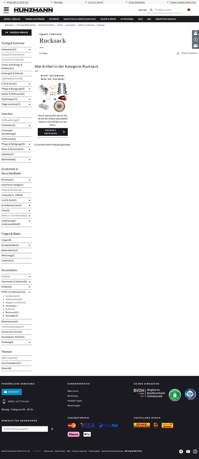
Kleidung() (7, 342)
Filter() (6, 210)
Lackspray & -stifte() (12, 195)
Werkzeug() (8, 255)
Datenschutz (60, 451)
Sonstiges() (12, 315)
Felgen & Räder (108, 19)
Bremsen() (7, 179)
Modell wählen (12, 19)
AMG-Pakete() (9, 358)
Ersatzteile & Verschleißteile (80, 19)
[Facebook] (181, 452)
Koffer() (10, 309)
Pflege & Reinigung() (13, 88)
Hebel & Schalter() (11, 190)
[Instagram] (195, 452)
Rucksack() (12, 312)
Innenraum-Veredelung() (9, 132)
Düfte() (6, 276)
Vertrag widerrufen (133, 451)
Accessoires (126, 19)
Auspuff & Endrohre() (13, 54)
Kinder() (7, 286)
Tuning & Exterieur (34, 19)
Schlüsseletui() (14, 299)
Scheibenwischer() (11, 205)
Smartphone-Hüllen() (13, 337)
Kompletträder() (10, 245)
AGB (68, 451)
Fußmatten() (8, 125)
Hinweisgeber (94, 451)
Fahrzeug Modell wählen (26, 25)
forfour (60, 25)
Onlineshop (9, 25)
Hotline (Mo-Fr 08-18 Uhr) (17, 2)
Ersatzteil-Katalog (166, 19)
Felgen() (6, 240)
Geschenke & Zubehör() (14, 281)
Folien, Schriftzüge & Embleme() (12, 66)
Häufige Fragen (75, 400)
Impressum (48, 451)
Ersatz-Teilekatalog (136, 2)
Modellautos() (10, 321)
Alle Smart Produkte (47, 25)
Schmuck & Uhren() (12, 331)
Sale (140, 19)
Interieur (54, 19)
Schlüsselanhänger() (13, 326)
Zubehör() (8, 154)
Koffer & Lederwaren (86, 25)
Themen (7, 352)
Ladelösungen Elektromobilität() (11, 222)
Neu (149, 19)
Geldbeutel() (13, 296)
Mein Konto (73, 391)
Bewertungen (74, 405)
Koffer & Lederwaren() (13, 291)
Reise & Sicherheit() (13, 149)
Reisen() (6, 368)
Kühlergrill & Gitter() (12, 73)
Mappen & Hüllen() (16, 302)
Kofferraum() (9, 139)
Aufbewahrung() (10, 120)
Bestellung (73, 395)
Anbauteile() (9, 49)
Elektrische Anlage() (12, 184)
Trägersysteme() (11, 104)
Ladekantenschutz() (12, 78)
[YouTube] (188, 452)
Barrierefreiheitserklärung (112, 451)
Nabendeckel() (10, 250)
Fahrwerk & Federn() (13, 59)
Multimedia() (9, 159)
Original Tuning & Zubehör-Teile (183, 2)
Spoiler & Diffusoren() (13, 94)
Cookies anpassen (79, 451)
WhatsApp (58, 2)
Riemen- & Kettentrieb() (14, 215)
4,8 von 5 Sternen (95, 2)
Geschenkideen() (11, 363)
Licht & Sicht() (9, 83)
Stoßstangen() (9, 99)
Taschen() (11, 305)
